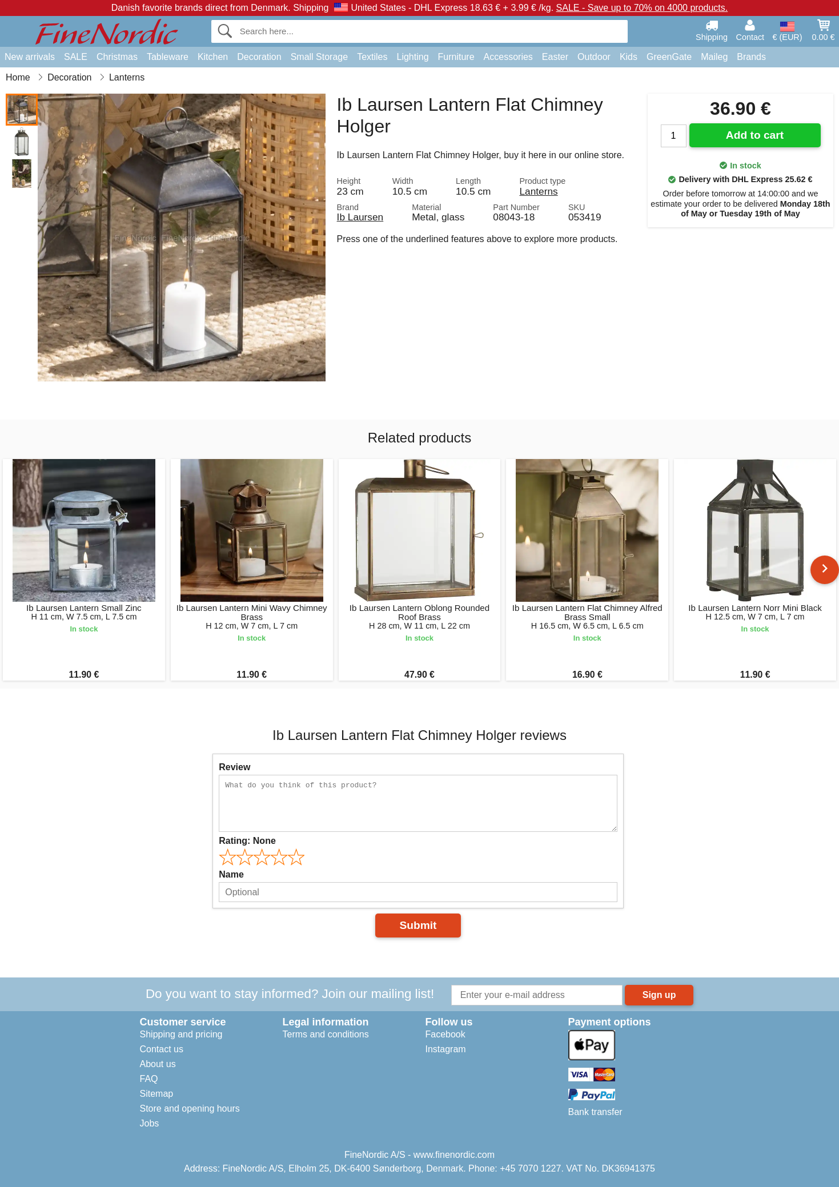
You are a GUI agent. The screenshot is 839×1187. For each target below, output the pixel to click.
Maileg (714, 57)
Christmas (117, 57)
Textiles (372, 57)
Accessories (508, 57)
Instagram (445, 1049)
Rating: (247, 841)
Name (231, 874)
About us (158, 1064)
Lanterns (538, 191)
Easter (555, 57)
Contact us (161, 1049)
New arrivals (30, 57)
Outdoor (594, 57)
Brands (751, 57)
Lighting (413, 57)
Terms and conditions (326, 1034)
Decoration (259, 57)
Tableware (167, 57)
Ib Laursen (360, 217)
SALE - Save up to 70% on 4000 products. (642, 8)
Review (234, 767)
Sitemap (157, 1094)
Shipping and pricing (181, 1034)
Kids (628, 57)
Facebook (445, 1034)
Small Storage (319, 57)
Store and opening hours (190, 1108)
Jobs (149, 1123)
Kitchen (213, 57)
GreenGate (669, 57)
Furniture (456, 57)
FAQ (149, 1079)
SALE (75, 57)
